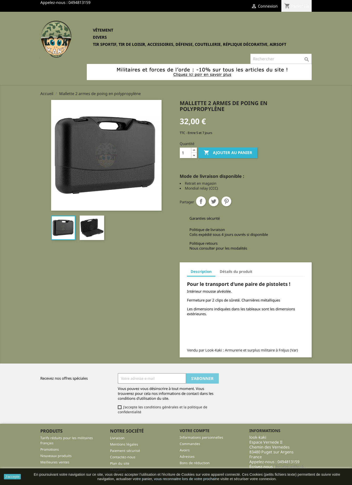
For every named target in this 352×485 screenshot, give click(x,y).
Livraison (117, 438)
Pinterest (226, 201)
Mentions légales (124, 444)
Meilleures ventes (54, 462)
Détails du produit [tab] (236, 271)
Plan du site (119, 463)
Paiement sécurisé (125, 450)
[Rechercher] (281, 59)
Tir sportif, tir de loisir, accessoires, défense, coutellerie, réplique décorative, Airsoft (189, 44)
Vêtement (103, 30)
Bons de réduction (195, 463)
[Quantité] (185, 152)
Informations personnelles (201, 437)
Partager (201, 201)
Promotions (49, 449)
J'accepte (12, 477)
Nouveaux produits (56, 455)
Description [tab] (201, 271)
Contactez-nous (122, 457)
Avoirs (185, 450)
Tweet (214, 201)
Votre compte (194, 430)
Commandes (190, 443)
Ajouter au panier (228, 153)
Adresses (187, 456)
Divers (100, 37)
